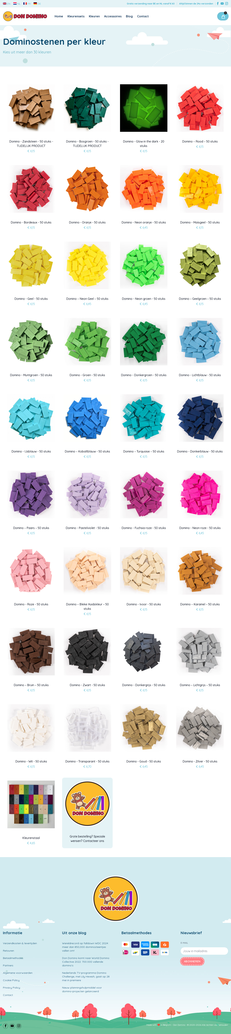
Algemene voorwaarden (17, 972)
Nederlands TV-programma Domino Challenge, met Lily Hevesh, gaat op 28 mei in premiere (86, 976)
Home (59, 16)
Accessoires (112, 16)
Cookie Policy (11, 980)
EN (6, 3)
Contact (143, 16)
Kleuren (94, 16)
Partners (8, 965)
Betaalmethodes (13, 958)
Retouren (8, 950)
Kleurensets (75, 16)
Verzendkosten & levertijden (20, 943)
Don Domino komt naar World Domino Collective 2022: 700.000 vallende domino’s (85, 961)
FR (27, 3)
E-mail (184, 942)
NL (16, 3)
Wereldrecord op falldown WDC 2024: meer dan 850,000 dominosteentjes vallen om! (85, 947)
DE (37, 3)
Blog (129, 16)
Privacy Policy (11, 987)
